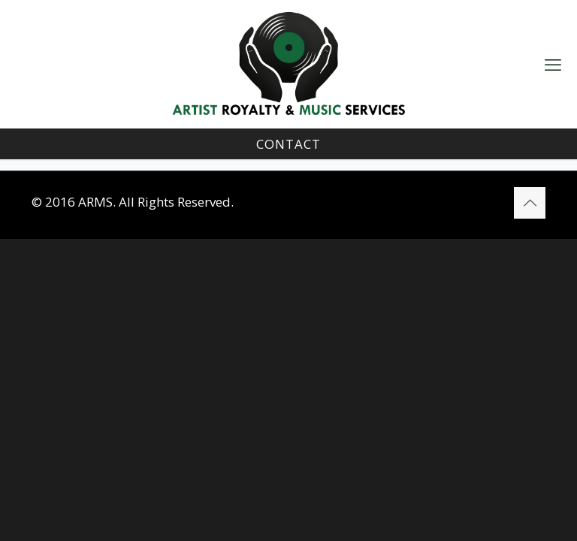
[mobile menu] (553, 64)
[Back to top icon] (529, 203)
